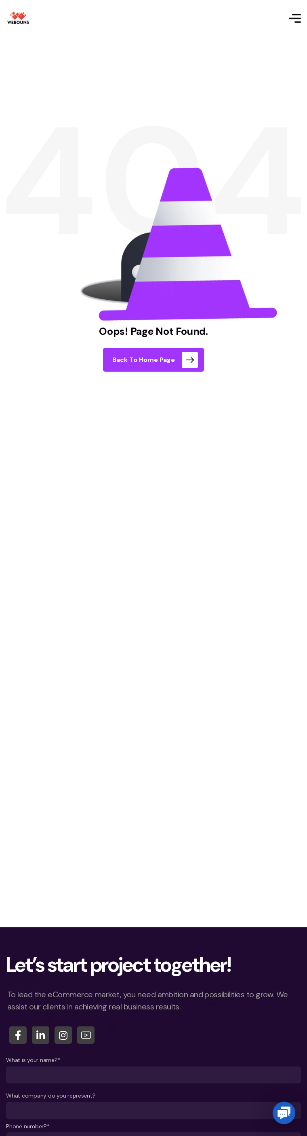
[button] (284, 1113)
